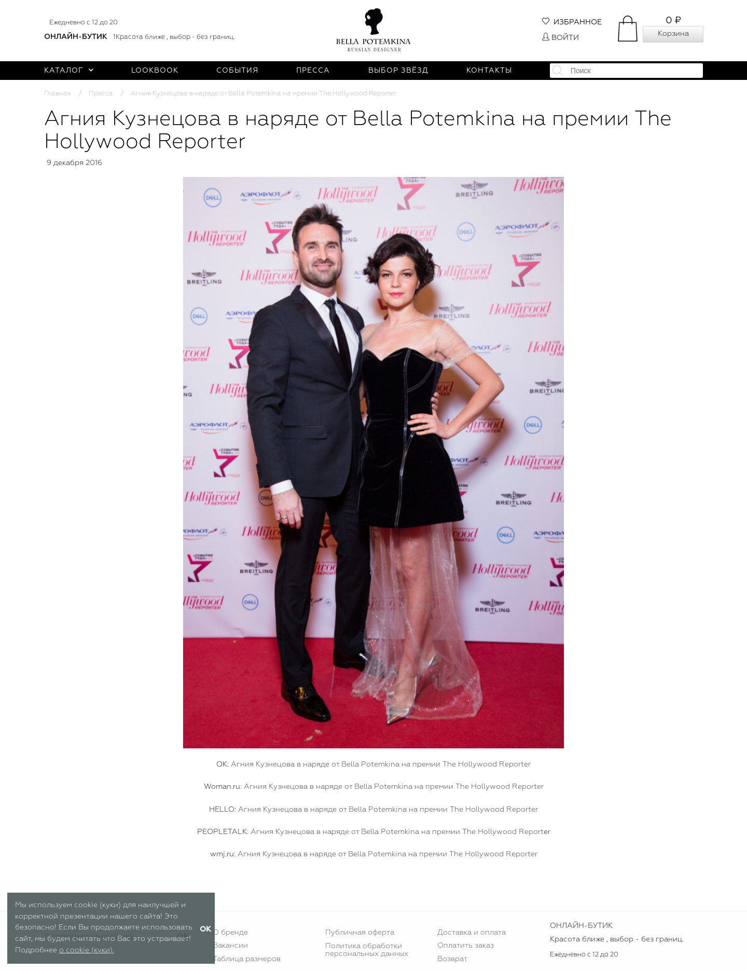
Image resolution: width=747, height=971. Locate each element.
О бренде (230, 932)
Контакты (489, 70)
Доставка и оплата (471, 932)
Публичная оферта (359, 932)
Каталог (68, 70)
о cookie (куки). (86, 950)
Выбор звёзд (398, 70)
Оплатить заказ (465, 945)
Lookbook (154, 70)
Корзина (673, 33)
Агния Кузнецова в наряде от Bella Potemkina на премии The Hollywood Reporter (381, 764)
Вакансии (230, 945)
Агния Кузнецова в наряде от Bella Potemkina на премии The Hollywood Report (396, 832)
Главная (57, 93)
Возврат (452, 959)
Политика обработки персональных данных (366, 949)
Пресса (313, 70)
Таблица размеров (247, 959)
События (237, 70)
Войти (560, 38)
